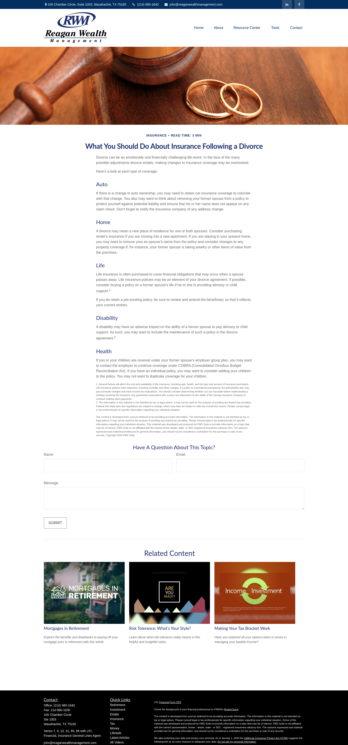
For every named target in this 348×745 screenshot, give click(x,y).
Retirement (117, 705)
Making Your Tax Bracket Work (242, 628)
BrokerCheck (231, 709)
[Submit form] (55, 523)
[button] (199, 28)
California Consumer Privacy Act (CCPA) (266, 738)
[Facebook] (299, 4)
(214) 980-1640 (145, 4)
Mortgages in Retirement (66, 628)
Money (114, 728)
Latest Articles (119, 737)
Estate (114, 714)
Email (180, 454)
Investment (117, 709)
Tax (112, 723)
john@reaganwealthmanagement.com (193, 4)
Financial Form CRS (170, 702)
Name (48, 454)
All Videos (117, 742)
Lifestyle (115, 733)
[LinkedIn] (287, 4)
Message (51, 483)
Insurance (117, 719)
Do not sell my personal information (237, 741)
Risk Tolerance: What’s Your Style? (160, 628)
